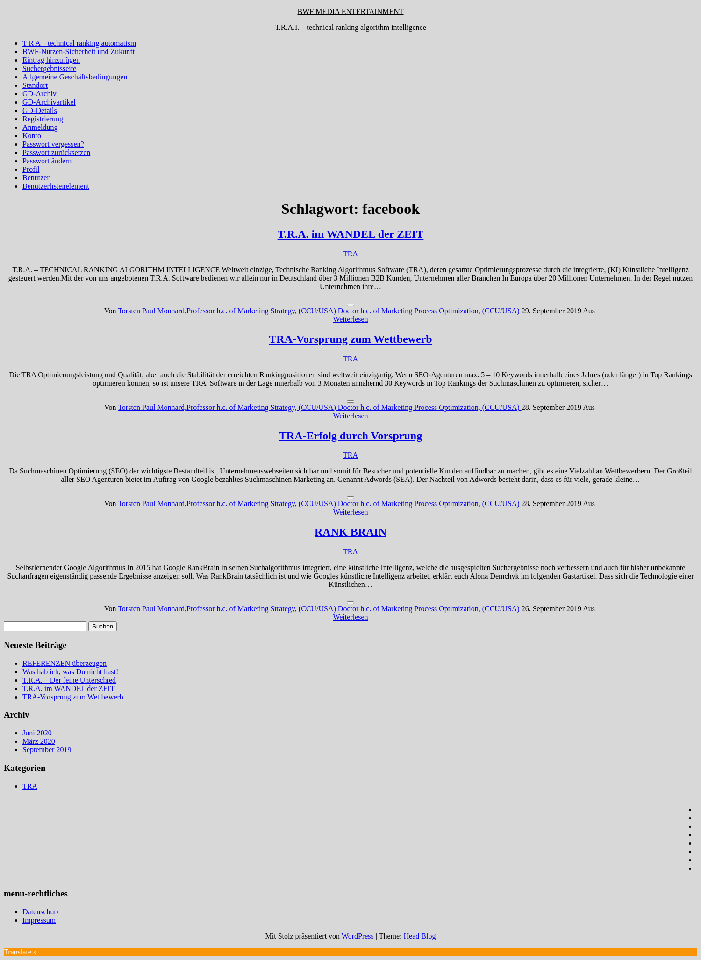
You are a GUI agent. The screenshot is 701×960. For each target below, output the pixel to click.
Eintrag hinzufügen (51, 60)
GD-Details (39, 110)
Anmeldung (40, 127)
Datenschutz (40, 912)
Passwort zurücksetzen (56, 152)
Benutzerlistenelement (55, 186)
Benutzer (36, 178)
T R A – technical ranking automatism (79, 43)
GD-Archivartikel (49, 102)
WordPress (358, 936)
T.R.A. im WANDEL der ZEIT (351, 234)
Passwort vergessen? (53, 144)
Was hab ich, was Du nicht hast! (70, 672)
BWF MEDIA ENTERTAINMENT (350, 11)
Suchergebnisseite (49, 68)
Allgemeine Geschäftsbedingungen (74, 77)
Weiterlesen (350, 319)
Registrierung (42, 119)
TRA (350, 254)
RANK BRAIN (350, 532)
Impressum (39, 920)
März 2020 (38, 741)
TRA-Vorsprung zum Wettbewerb (350, 339)
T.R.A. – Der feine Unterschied (69, 680)
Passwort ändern (47, 161)
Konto (31, 136)
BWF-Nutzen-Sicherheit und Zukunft (78, 52)
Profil (30, 169)
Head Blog (420, 936)
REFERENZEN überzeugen (64, 663)
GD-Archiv (39, 94)
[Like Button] (350, 305)
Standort (35, 85)
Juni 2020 (37, 733)
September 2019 (46, 750)
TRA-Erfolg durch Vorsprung (350, 436)
